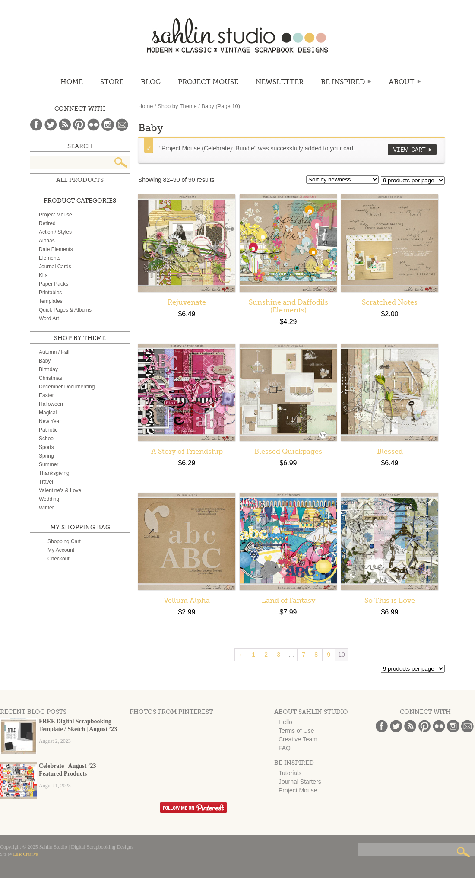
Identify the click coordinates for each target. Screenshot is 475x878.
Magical (48, 413)
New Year (50, 421)
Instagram (107, 124)
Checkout (59, 559)
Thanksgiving (54, 473)
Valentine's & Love (60, 490)
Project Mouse (208, 82)
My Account (61, 550)
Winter (46, 508)
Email (122, 124)
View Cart (409, 150)
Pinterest (79, 124)
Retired (47, 223)
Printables (50, 292)
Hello (285, 722)
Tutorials (290, 773)
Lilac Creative (25, 854)
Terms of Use (296, 730)
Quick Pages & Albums (65, 310)
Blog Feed (65, 124)
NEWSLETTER (280, 82)
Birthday (48, 369)
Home (71, 82)
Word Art (49, 318)
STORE (112, 82)
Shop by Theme (177, 106)
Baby (45, 361)
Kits (43, 275)
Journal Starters (300, 781)
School (47, 439)
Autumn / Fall (54, 352)
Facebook (36, 124)
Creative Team (298, 739)
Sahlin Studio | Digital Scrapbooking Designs (237, 35)
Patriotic (48, 430)
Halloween (51, 404)
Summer (48, 464)
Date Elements (56, 249)
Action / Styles (55, 232)
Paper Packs (53, 284)
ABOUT (402, 82)
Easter (46, 395)
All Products (80, 179)
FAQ (285, 747)
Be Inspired (343, 82)
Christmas (50, 378)
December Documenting (67, 387)
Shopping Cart (64, 541)
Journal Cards (55, 267)
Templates (51, 301)
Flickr (93, 124)
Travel (46, 482)
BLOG (151, 82)
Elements (49, 258)
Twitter (50, 124)
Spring (46, 456)
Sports (46, 447)
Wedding (49, 499)
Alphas (47, 241)
